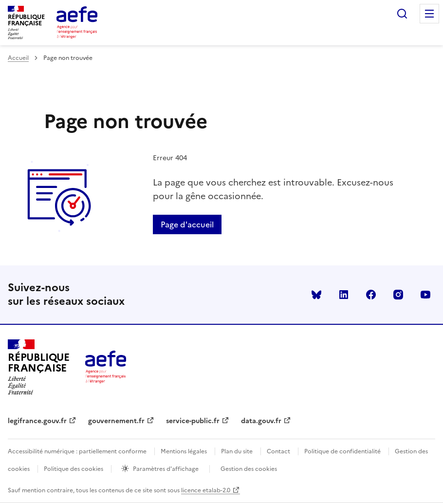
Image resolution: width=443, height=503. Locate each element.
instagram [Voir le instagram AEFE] (398, 294)
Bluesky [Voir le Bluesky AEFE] (316, 294)
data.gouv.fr (261, 421)
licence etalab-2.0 (205, 490)
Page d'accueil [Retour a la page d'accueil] (187, 224)
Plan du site (237, 451)
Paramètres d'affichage (166, 469)
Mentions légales (184, 451)
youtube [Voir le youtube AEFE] (425, 294)
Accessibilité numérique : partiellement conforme (77, 451)
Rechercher (402, 13)
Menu (429, 13)
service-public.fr (193, 421)
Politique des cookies (73, 469)
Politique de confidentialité (342, 451)
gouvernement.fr (116, 421)
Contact (278, 451)
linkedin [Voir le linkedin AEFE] (343, 294)
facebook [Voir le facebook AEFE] (371, 294)
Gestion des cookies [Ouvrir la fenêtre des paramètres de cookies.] (249, 469)
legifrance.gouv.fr (37, 421)
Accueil (18, 58)
